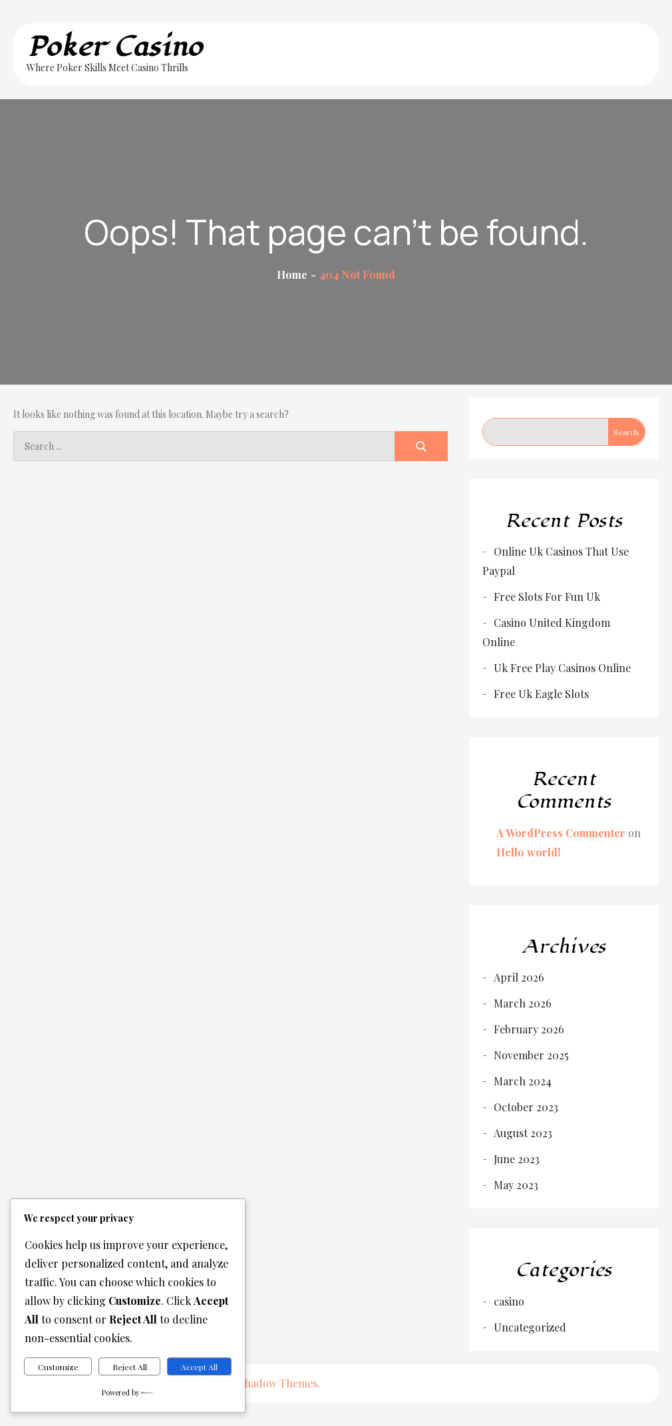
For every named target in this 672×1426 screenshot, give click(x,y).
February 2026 (529, 1029)
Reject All (129, 1366)
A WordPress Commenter (560, 833)
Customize (58, 1366)
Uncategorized (530, 1327)
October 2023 (526, 1107)
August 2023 (523, 1133)
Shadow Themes (277, 1383)
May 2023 (516, 1185)
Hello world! (528, 852)
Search (626, 432)
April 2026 (519, 977)
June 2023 (517, 1159)
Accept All (199, 1366)
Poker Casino (115, 47)
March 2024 (523, 1081)
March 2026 (523, 1003)
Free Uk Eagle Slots (541, 694)
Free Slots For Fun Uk (547, 597)
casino (509, 1301)
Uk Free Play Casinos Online (562, 668)
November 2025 (531, 1055)
